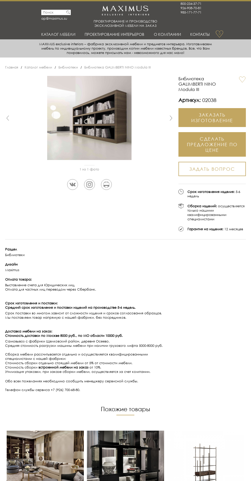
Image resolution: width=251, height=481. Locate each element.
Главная (11, 67)
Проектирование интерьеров (114, 34)
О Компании (167, 34)
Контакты (200, 34)
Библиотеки (68, 67)
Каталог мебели (58, 34)
